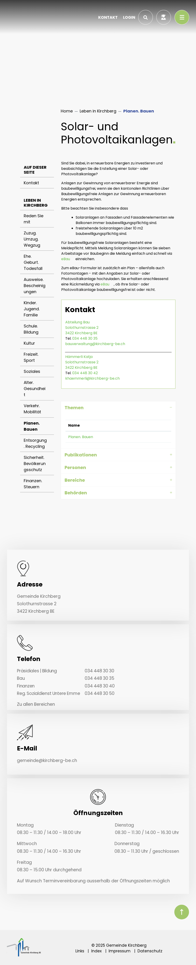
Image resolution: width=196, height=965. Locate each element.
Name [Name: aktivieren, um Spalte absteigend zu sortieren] (74, 425)
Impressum (120, 951)
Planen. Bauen (38, 427)
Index (96, 951)
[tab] (118, 407)
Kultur (29, 343)
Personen (75, 467)
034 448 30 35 (85, 338)
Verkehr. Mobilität (32, 409)
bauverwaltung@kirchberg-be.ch (95, 343)
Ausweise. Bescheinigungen (34, 285)
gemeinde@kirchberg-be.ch (47, 760)
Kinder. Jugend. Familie (32, 309)
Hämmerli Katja (79, 356)
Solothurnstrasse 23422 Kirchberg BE (81, 330)
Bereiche (75, 480)
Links (79, 951)
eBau (65, 259)
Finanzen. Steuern (33, 484)
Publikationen (81, 455)
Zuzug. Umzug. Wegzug (32, 239)
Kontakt (31, 183)
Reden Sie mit (33, 219)
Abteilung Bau (77, 322)
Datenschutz (150, 951)
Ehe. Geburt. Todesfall (33, 262)
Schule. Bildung (31, 329)
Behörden (76, 493)
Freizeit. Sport (31, 357)
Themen (74, 407)
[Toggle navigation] (182, 17)
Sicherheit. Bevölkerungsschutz (35, 463)
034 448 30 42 (85, 373)
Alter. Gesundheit (34, 388)
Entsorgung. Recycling (35, 443)
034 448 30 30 (99, 671)
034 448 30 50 (99, 693)
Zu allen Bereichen (36, 704)
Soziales (32, 371)
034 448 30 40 (99, 686)
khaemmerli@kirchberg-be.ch (92, 378)
